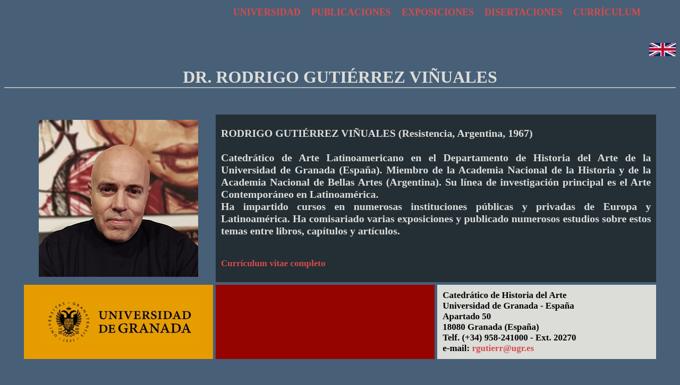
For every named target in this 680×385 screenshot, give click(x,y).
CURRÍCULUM (607, 12)
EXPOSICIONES (438, 12)
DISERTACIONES (523, 12)
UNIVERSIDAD (267, 12)
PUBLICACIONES (351, 12)
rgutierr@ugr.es (503, 348)
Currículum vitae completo (273, 263)
